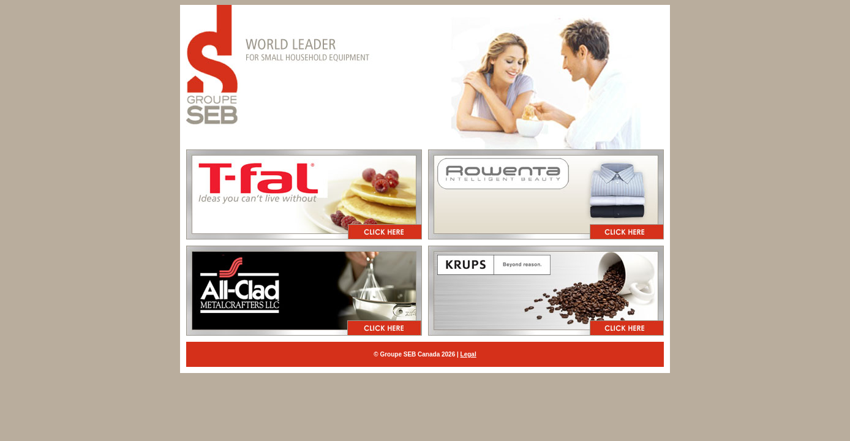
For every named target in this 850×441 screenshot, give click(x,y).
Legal (468, 354)
